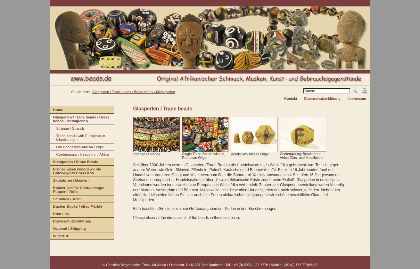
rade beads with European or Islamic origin (77, 138)
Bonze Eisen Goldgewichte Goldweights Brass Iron (75, 172)
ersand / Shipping (68, 229)
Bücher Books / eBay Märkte (76, 207)
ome (56, 110)
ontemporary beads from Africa (79, 155)
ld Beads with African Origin (77, 148)
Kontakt (290, 98)
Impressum (357, 98)
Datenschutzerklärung (322, 98)
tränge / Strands (67, 129)
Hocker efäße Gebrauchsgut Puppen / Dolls (77, 190)
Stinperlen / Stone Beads (74, 162)
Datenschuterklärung (71, 222)
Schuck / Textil (66, 200)
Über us (59, 214)
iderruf (59, 236)
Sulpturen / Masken (69, 181)
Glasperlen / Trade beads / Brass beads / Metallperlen (133, 92)
